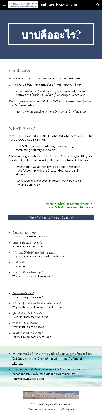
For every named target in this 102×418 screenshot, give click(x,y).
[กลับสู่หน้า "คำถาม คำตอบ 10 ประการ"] (51, 217)
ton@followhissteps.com (28, 379)
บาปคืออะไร (19, 262)
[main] (51, 34)
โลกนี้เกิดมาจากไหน (23, 232)
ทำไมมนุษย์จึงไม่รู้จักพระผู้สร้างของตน (33, 252)
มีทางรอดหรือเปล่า (22, 293)
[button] (4, 4)
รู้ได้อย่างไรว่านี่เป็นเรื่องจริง (27, 313)
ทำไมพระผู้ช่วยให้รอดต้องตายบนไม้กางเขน (36, 303)
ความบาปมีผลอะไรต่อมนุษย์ (27, 272)
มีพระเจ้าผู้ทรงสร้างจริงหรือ (27, 242)
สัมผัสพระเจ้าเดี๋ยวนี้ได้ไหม (27, 333)
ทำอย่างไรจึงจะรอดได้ (24, 323)
